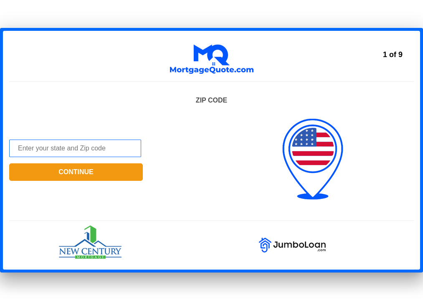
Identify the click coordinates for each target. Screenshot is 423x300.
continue (76, 171)
